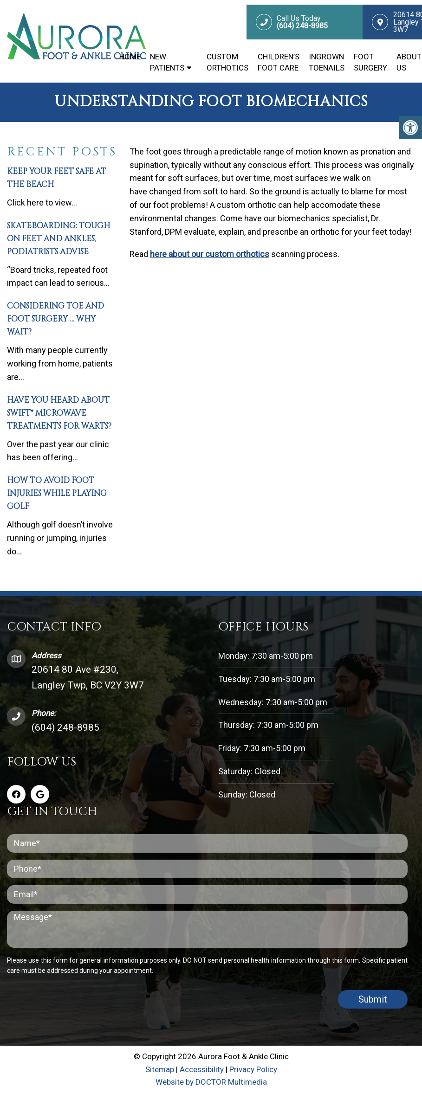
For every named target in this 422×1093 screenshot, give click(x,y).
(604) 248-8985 (65, 727)
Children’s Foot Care (278, 62)
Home (130, 56)
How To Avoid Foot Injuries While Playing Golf (57, 493)
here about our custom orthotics (209, 254)
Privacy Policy (253, 1069)
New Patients (167, 62)
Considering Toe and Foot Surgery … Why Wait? (55, 319)
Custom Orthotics (227, 62)
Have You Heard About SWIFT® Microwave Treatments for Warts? (59, 413)
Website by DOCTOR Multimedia (211, 1082)
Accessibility (202, 1069)
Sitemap (159, 1069)
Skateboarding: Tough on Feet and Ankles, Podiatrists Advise (58, 238)
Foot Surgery (370, 62)
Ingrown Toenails (326, 62)
